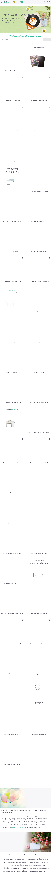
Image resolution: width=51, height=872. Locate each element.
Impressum (9, 861)
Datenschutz (17, 861)
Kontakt (36, 861)
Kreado (38, 863)
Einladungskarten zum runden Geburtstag (30, 438)
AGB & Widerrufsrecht (27, 861)
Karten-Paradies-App (6, 2)
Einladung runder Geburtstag (7, 482)
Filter (47, 39)
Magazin (42, 861)
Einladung (32, 476)
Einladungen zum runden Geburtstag (19, 392)
